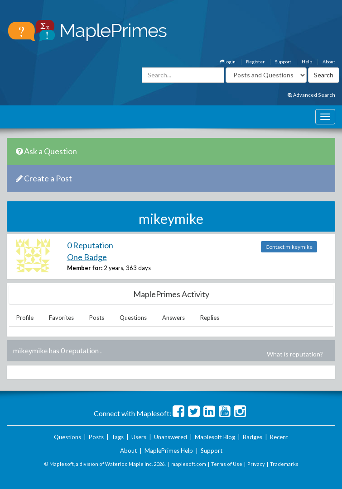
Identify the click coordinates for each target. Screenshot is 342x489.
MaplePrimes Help (169, 450)
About (329, 61)
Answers (173, 317)
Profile (25, 317)
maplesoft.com (188, 464)
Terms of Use (226, 464)
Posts (96, 317)
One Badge (87, 257)
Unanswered (170, 437)
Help (307, 61)
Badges (252, 437)
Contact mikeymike (289, 246)
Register (255, 61)
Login (228, 61)
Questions (133, 317)
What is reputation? (295, 354)
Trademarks (284, 464)
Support (283, 61)
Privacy (256, 464)
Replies (209, 317)
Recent (279, 437)
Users (138, 437)
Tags (117, 437)
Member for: (84, 267)
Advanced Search (311, 95)
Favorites (61, 317)
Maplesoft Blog (215, 437)
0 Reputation (90, 245)
